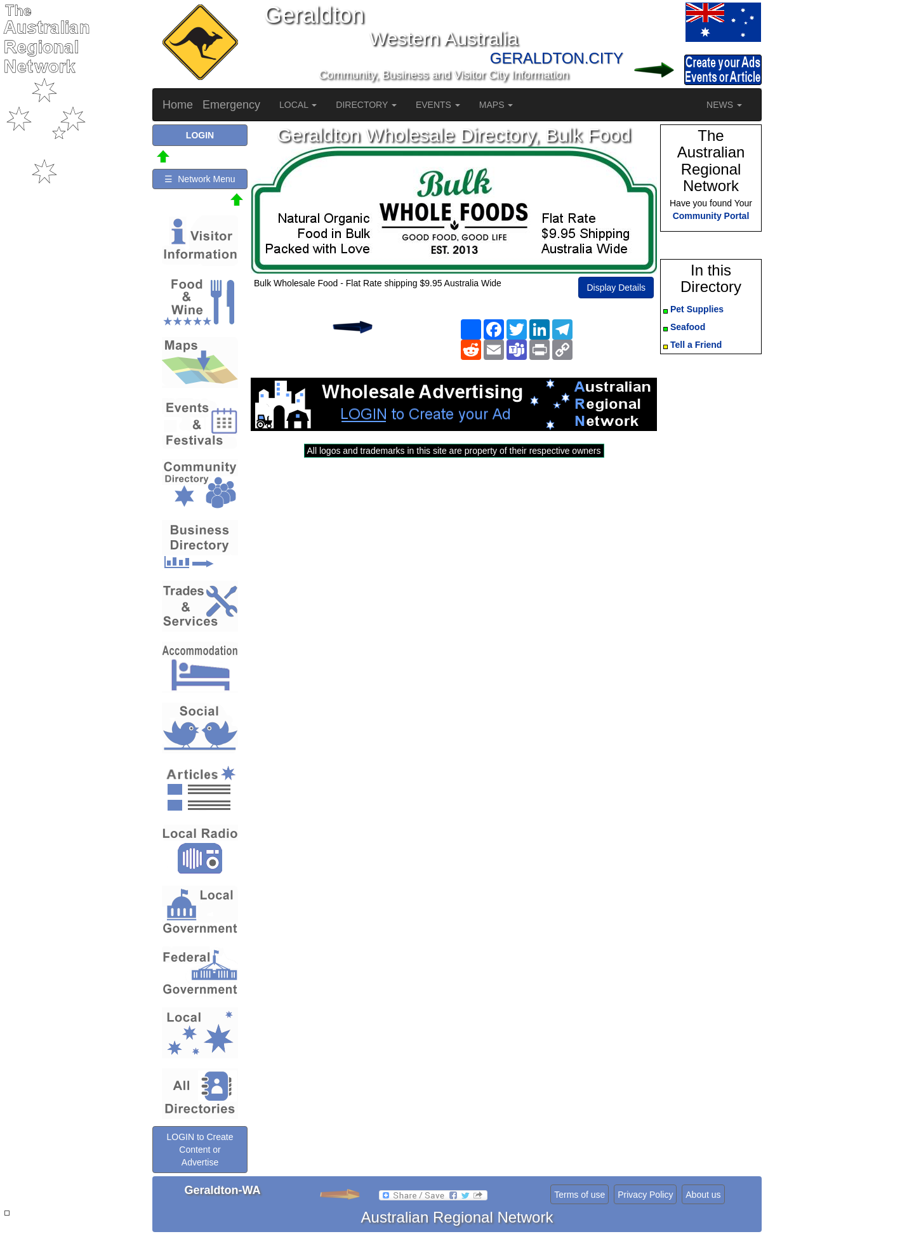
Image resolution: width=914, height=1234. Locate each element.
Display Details (616, 287)
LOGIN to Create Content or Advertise (199, 1149)
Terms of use (579, 1195)
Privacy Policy (645, 1195)
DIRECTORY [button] (366, 105)
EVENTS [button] (438, 105)
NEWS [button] (724, 105)
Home (177, 104)
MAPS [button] (496, 105)
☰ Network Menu (199, 179)
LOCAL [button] (298, 105)
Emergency (231, 104)
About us (703, 1195)
